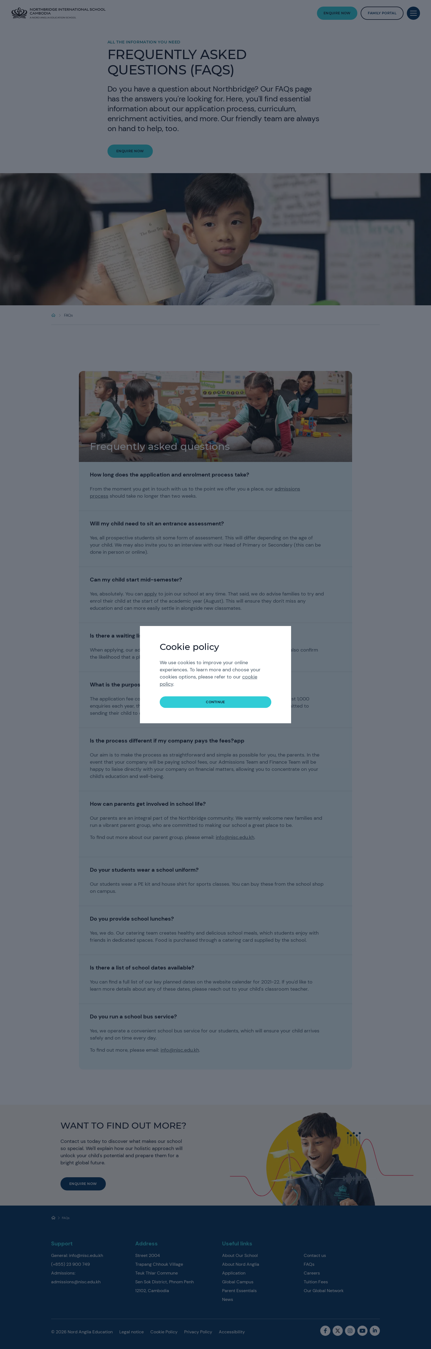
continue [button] (215, 702)
